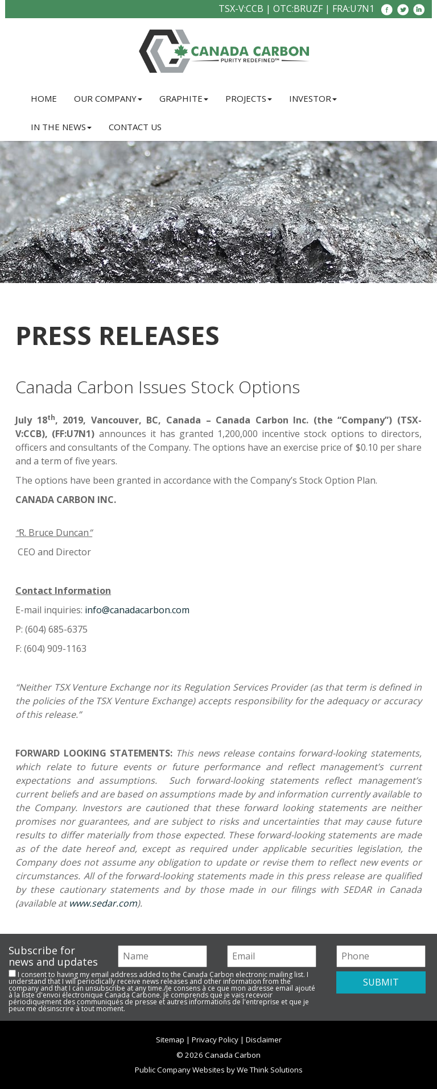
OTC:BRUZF (298, 8)
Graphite (183, 98)
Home (44, 98)
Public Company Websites (180, 1070)
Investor (313, 98)
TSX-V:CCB (240, 8)
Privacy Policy (215, 1039)
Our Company (108, 98)
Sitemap (170, 1039)
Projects (248, 98)
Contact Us (135, 126)
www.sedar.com (103, 903)
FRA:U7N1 (353, 8)
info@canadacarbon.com (137, 610)
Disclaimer (264, 1039)
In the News (61, 126)
